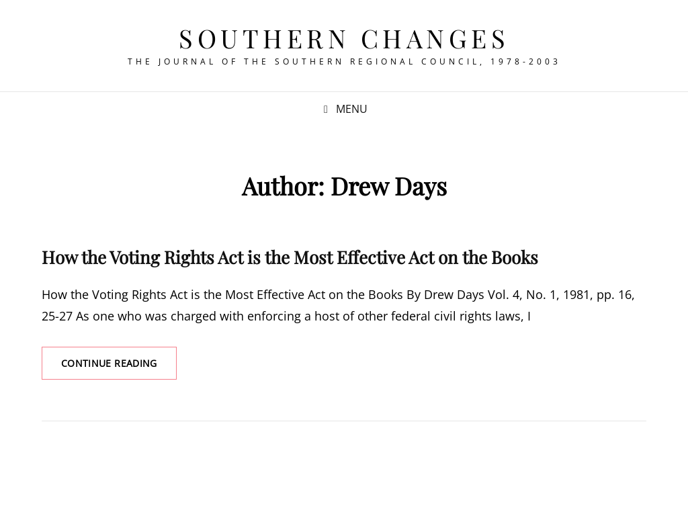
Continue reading (119, 367)
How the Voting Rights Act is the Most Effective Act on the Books (290, 257)
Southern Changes (344, 38)
